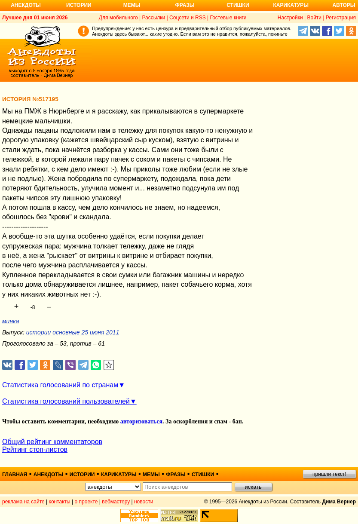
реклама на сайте (23, 502)
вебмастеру (116, 502)
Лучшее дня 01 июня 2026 (35, 18)
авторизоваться (141, 421)
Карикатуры (291, 5)
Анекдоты (26, 5)
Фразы (184, 5)
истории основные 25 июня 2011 (72, 332)
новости (143, 502)
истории (82, 475)
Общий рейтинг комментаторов (52, 441)
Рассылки (153, 18)
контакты (59, 502)
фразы (175, 475)
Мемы (132, 5)
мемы (151, 475)
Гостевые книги (228, 18)
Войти (314, 18)
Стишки (237, 5)
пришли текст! (329, 474)
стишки (203, 475)
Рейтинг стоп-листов (34, 449)
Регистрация (341, 18)
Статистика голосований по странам (60, 385)
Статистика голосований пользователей (66, 401)
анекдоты (49, 475)
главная (14, 475)
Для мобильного (118, 18)
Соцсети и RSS (187, 18)
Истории (79, 5)
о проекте (86, 502)
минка (10, 321)
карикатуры (119, 475)
